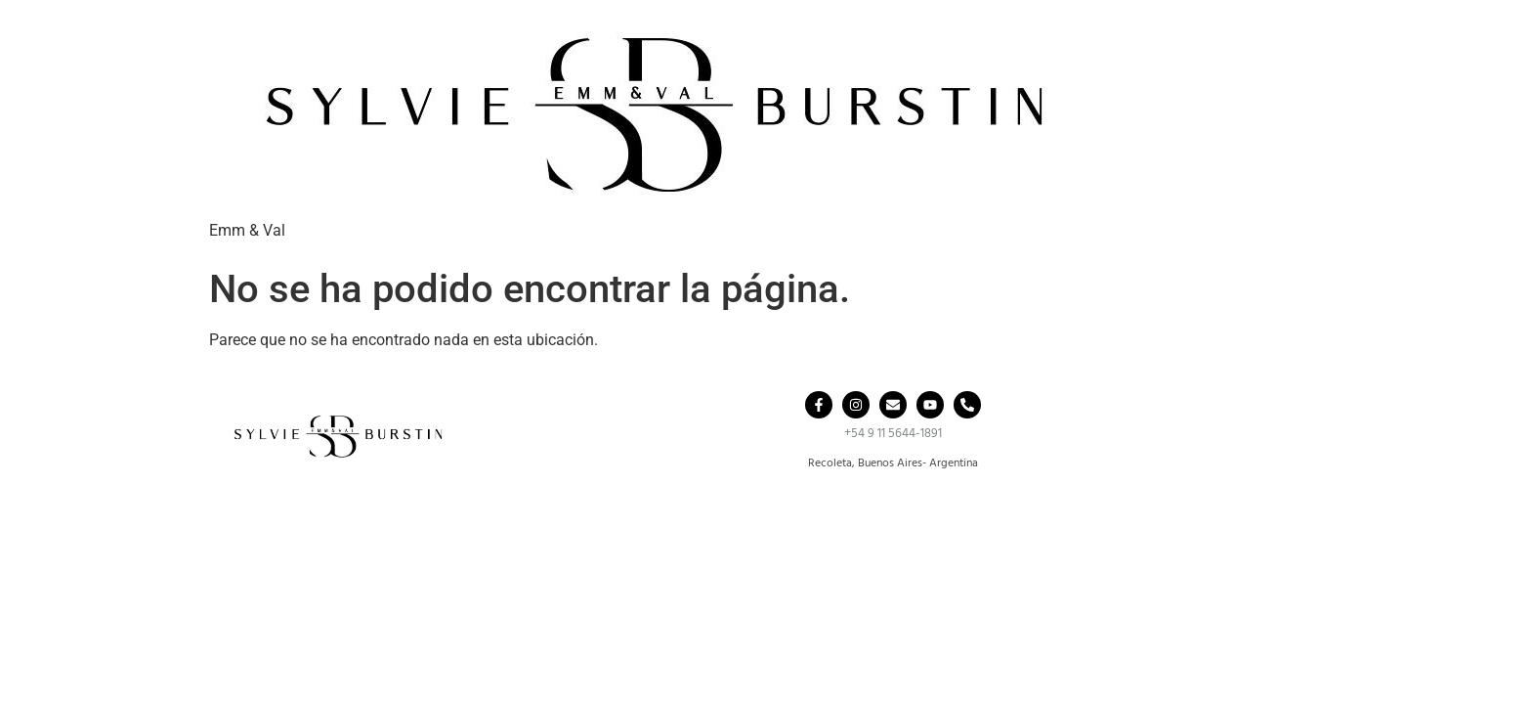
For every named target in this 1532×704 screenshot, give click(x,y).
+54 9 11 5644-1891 (893, 433)
